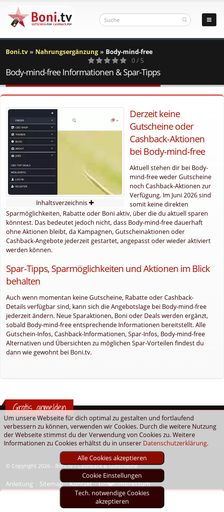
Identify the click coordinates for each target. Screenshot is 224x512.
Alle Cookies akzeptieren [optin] (112, 458)
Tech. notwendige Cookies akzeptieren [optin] (112, 497)
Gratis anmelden (39, 407)
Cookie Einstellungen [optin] (112, 475)
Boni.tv (17, 52)
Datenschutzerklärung (175, 443)
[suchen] (185, 19)
